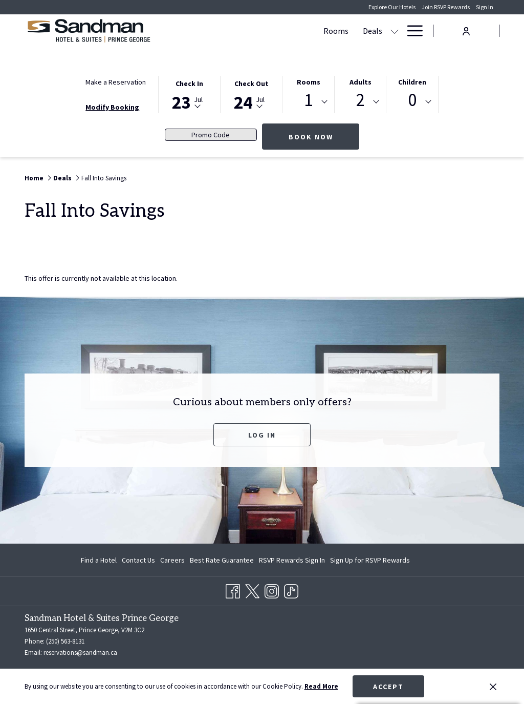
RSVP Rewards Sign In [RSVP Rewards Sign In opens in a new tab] (292, 561)
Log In (262, 435)
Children (412, 82)
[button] (189, 94)
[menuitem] (199, 30)
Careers (172, 560)
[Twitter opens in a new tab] (252, 590)
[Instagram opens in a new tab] (272, 590)
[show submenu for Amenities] (355, 30)
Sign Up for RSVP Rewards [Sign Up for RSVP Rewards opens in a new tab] (370, 561)
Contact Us (138, 560)
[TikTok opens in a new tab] (291, 590)
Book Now (324, 136)
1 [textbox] (308, 100)
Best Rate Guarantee (222, 560)
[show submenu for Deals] (257, 30)
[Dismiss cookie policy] (493, 686)
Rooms (308, 82)
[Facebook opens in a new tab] (233, 590)
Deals (62, 178)
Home (34, 178)
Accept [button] (388, 686)
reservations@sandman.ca (80, 652)
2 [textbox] (360, 100)
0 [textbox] (412, 100)
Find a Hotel (99, 560)
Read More (321, 686)
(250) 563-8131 (65, 641)
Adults (361, 82)
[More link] (411, 30)
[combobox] (308, 102)
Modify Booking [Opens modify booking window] (112, 107)
